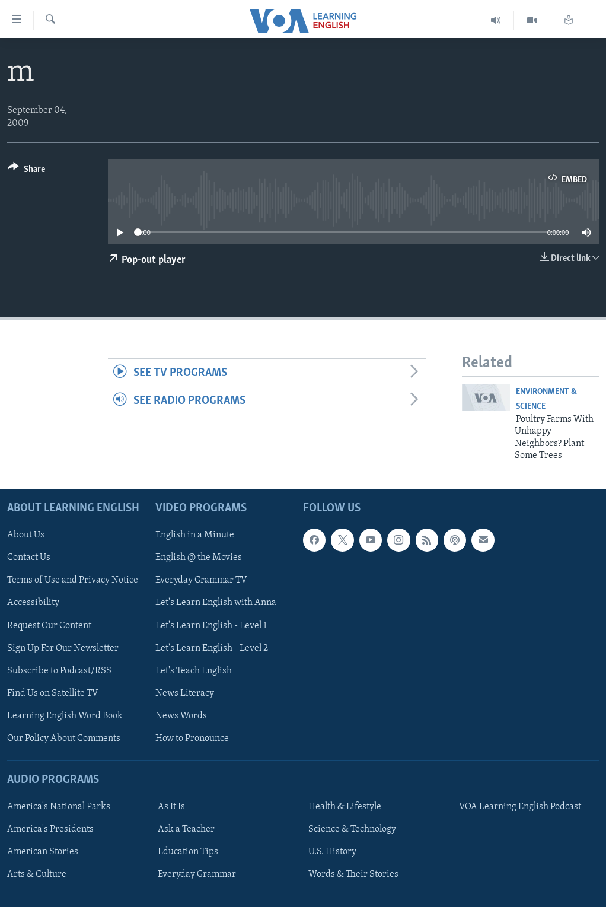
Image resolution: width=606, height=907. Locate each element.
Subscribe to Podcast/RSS (59, 670)
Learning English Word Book (65, 715)
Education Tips (188, 852)
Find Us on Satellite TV (52, 693)
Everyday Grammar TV (201, 580)
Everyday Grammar (197, 874)
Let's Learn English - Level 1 (211, 625)
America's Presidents (50, 829)
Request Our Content (49, 625)
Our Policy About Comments (63, 738)
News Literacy (184, 693)
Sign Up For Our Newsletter (63, 648)
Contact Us (28, 557)
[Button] (26, 171)
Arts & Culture (36, 874)
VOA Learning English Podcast (520, 806)
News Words (181, 715)
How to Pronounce (192, 738)
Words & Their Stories (353, 874)
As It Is (171, 806)
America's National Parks (58, 806)
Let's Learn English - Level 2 (211, 648)
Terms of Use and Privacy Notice (72, 580)
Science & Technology (352, 829)
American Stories (42, 852)
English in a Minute (194, 535)
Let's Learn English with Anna (215, 602)
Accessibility (33, 602)
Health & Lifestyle (344, 806)
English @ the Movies (198, 557)
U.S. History (332, 852)
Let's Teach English (193, 670)
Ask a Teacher (186, 829)
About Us (25, 535)
